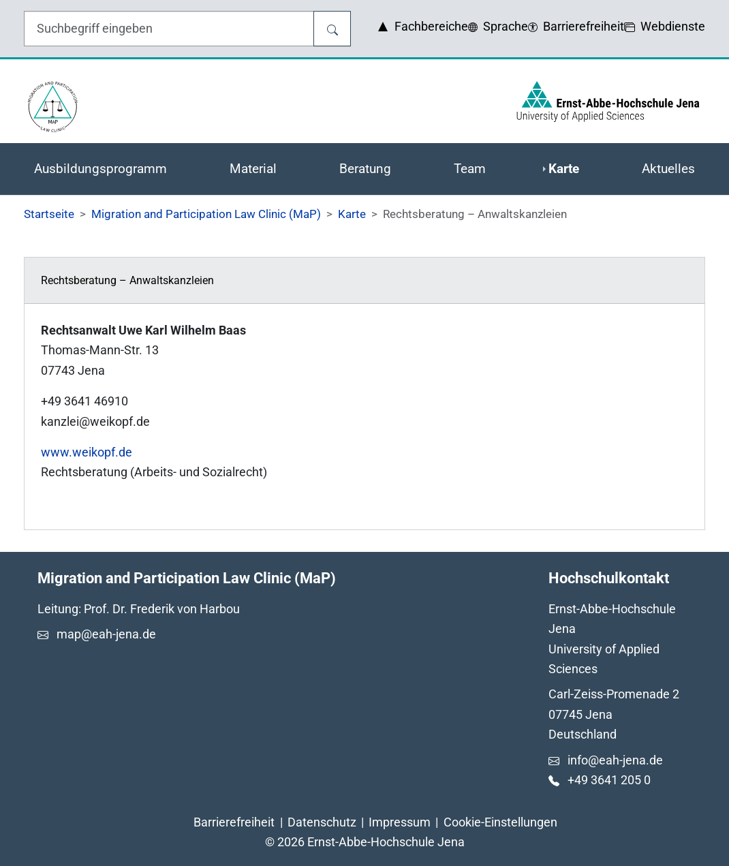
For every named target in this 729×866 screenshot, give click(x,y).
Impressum (400, 822)
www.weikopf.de (86, 452)
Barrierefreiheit (234, 822)
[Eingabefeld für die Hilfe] (169, 28)
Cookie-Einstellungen (500, 822)
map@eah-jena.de (106, 634)
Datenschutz (322, 822)
